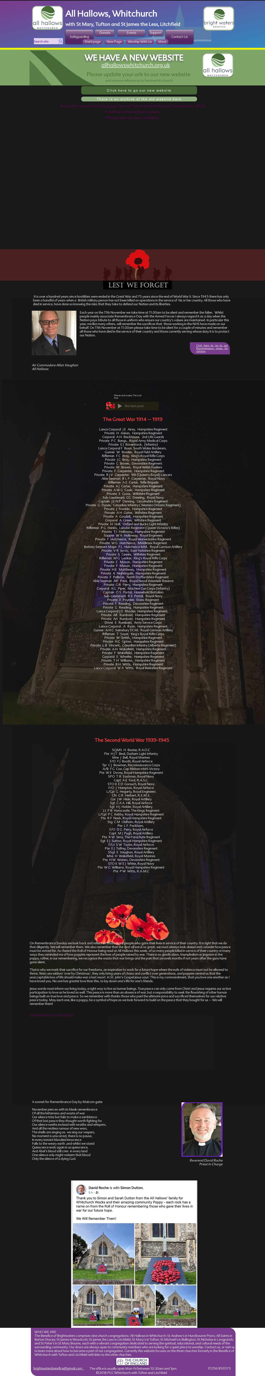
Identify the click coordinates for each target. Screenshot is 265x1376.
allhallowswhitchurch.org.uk (135, 65)
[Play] (120, 406)
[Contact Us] (179, 37)
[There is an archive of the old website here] (139, 99)
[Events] (131, 33)
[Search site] (41, 41)
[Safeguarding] (79, 37)
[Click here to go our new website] (139, 90)
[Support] (155, 33)
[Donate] (104, 33)
